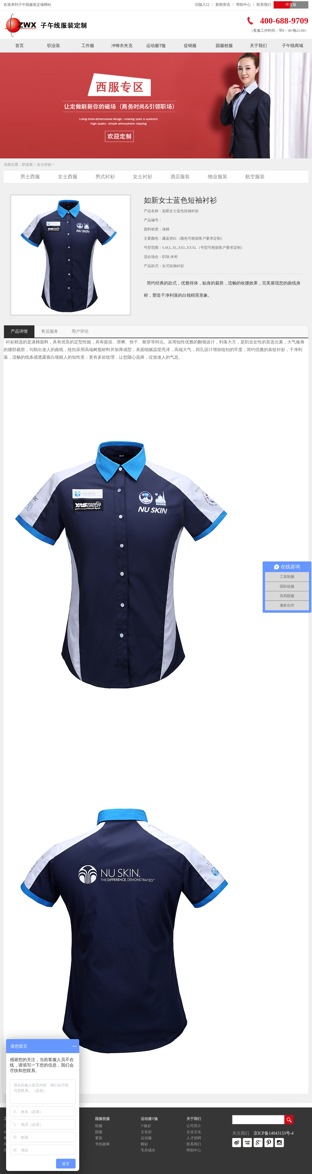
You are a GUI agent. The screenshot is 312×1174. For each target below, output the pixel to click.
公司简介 (193, 1126)
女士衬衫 (44, 164)
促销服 (190, 45)
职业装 (53, 45)
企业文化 (193, 1132)
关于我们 (258, 45)
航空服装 (255, 176)
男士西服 (30, 176)
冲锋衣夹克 (122, 45)
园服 (98, 1132)
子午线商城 (292, 45)
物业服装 (217, 176)
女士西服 (67, 176)
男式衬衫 (105, 176)
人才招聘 (193, 1138)
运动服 (146, 1138)
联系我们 (264, 4)
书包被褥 (102, 1144)
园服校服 (224, 45)
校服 (98, 1126)
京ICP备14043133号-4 (273, 1133)
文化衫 (146, 1132)
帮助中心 (243, 4)
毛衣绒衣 (148, 1150)
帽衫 (144, 1144)
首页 (19, 45)
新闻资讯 (222, 4)
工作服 (87, 45)
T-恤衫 (146, 1126)
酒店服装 (180, 176)
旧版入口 (202, 4)
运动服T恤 (156, 45)
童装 (98, 1138)
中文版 (290, 4)
